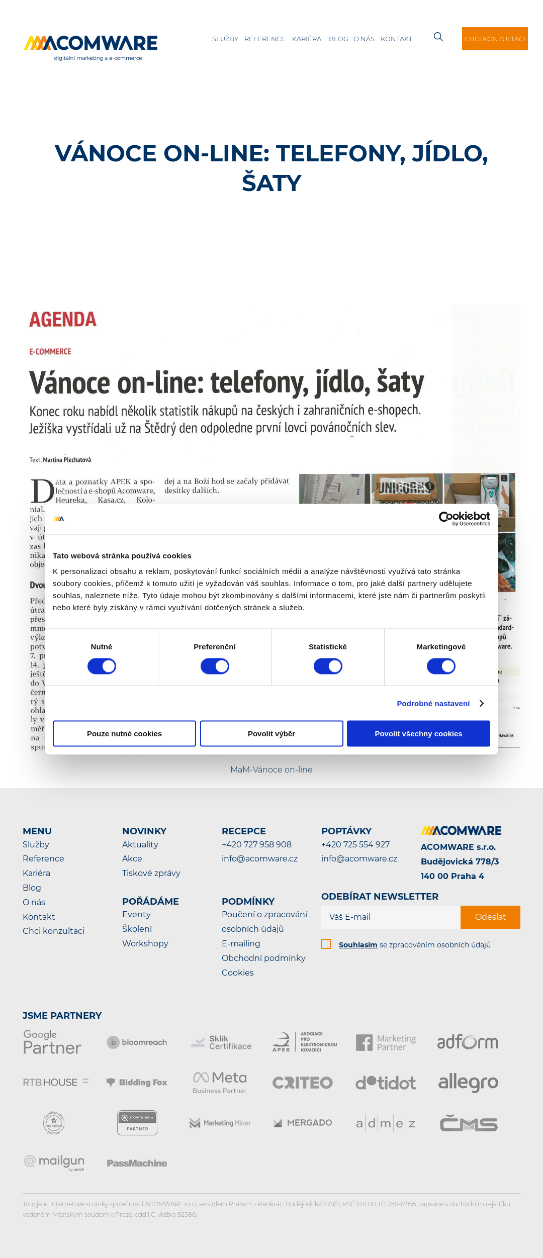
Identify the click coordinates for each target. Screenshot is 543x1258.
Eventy (136, 914)
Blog (338, 39)
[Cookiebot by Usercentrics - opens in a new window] (446, 518)
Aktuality (140, 844)
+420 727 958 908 (257, 844)
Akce (132, 858)
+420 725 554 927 (355, 844)
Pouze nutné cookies (124, 733)
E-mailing (241, 943)
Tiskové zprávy (151, 873)
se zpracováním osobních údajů (415, 944)
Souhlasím (358, 944)
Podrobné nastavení (433, 703)
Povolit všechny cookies (418, 733)
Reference (265, 39)
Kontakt (396, 39)
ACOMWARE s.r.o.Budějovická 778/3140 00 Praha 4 (460, 861)
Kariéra (306, 39)
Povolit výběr (271, 733)
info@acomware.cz (260, 858)
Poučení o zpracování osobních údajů (264, 922)
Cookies (238, 973)
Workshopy (145, 943)
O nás (364, 39)
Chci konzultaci (495, 39)
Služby (225, 39)
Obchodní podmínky (264, 958)
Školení (137, 929)
